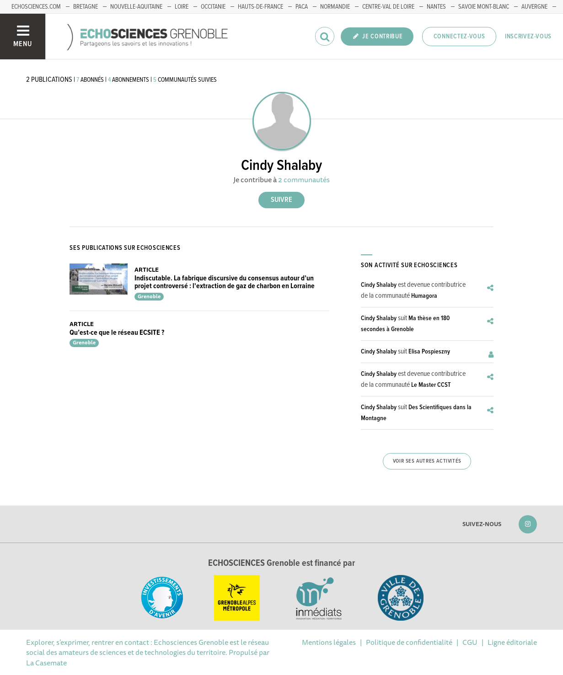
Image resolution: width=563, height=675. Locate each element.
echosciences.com (36, 7)
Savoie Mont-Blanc (483, 7)
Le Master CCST (430, 385)
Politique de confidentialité (409, 642)
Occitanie (213, 7)
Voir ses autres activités (427, 461)
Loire (181, 7)
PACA (301, 7)
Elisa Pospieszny (429, 352)
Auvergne (534, 7)
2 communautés (304, 179)
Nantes (436, 7)
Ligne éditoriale (512, 642)
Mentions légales (329, 642)
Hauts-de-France (260, 7)
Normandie (335, 7)
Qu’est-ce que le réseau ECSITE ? (117, 333)
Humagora (424, 296)
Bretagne (85, 7)
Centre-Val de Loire (388, 7)
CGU (469, 642)
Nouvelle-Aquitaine (136, 7)
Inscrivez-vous (528, 36)
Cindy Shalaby (379, 285)
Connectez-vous (459, 36)
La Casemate (46, 663)
